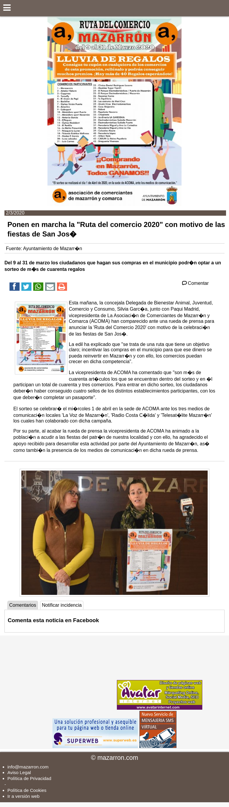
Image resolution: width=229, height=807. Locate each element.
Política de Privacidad (29, 778)
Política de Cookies (26, 790)
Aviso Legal (19, 772)
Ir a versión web (23, 796)
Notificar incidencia (62, 605)
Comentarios (22, 605)
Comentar (195, 283)
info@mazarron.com (28, 766)
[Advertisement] (71, 673)
